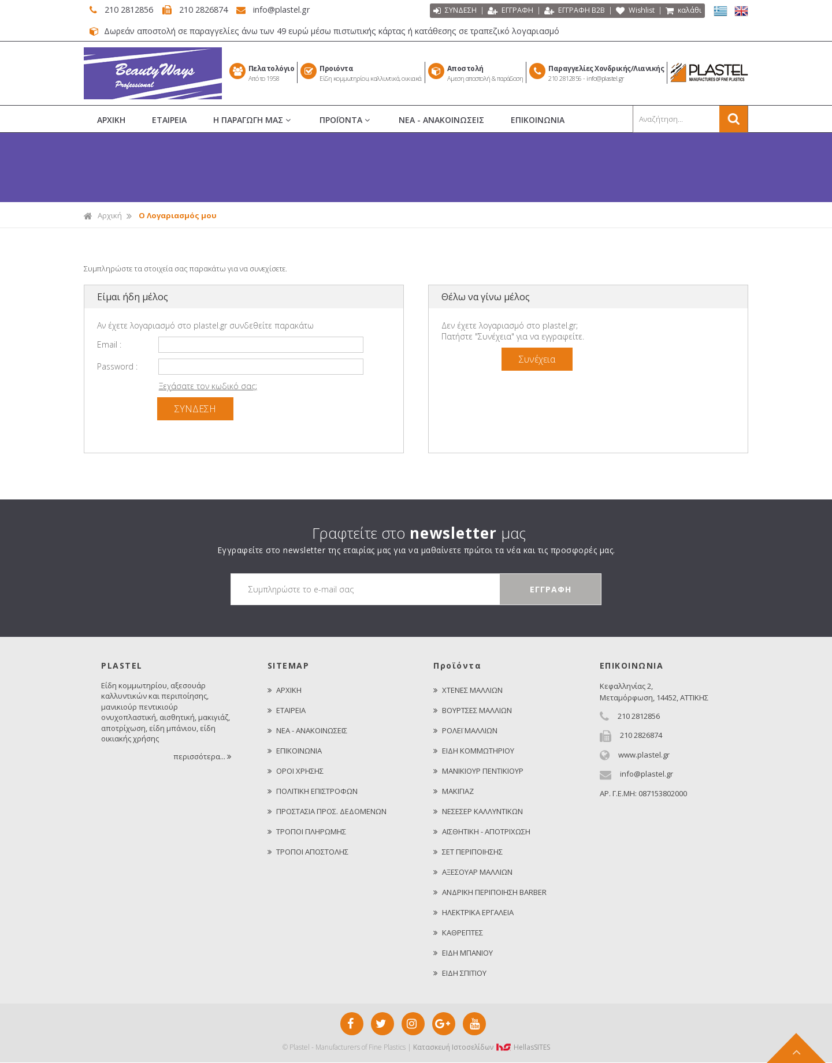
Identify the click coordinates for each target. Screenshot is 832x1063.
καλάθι (683, 11)
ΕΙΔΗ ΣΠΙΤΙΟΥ (459, 973)
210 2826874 (206, 10)
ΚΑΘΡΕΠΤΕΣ (458, 933)
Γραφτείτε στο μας (419, 533)
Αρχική (103, 216)
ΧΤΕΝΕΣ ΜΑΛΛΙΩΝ (468, 690)
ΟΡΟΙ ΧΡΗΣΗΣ (296, 771)
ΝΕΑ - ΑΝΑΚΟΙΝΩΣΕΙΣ (441, 120)
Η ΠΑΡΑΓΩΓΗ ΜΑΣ (253, 120)
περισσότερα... (203, 757)
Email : (109, 345)
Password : (117, 366)
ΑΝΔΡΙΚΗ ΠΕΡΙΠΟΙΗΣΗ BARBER (490, 892)
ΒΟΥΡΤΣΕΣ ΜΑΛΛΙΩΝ (472, 711)
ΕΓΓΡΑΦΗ (509, 11)
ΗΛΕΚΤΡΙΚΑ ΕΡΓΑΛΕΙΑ (473, 913)
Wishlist (634, 11)
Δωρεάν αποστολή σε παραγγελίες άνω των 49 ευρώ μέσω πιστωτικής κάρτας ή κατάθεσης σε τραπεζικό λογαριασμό (334, 32)
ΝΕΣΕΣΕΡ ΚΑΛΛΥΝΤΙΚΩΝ (478, 812)
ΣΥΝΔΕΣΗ (453, 11)
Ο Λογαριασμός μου (178, 216)
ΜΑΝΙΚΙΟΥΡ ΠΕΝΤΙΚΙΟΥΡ (478, 771)
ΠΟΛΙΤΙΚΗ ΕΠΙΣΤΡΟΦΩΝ (313, 791)
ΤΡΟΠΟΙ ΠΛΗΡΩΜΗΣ (307, 832)
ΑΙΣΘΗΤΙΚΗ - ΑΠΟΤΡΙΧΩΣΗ (481, 832)
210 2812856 (126, 10)
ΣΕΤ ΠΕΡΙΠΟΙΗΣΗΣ (468, 852)
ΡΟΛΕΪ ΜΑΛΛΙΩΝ (465, 731)
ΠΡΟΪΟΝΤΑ (346, 120)
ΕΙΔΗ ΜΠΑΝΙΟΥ (463, 953)
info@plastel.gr (288, 10)
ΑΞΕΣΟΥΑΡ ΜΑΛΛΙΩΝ (472, 872)
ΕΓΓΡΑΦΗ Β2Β (573, 11)
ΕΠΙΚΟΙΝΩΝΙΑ (537, 120)
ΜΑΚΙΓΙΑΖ (453, 791)
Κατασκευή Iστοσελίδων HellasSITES (481, 1048)
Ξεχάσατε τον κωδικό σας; (208, 386)
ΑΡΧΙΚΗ (111, 120)
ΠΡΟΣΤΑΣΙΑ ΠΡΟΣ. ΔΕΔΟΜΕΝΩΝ (327, 812)
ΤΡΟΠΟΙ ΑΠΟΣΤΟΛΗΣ (308, 852)
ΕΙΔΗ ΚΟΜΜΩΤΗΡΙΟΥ (473, 751)
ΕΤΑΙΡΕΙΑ (169, 120)
